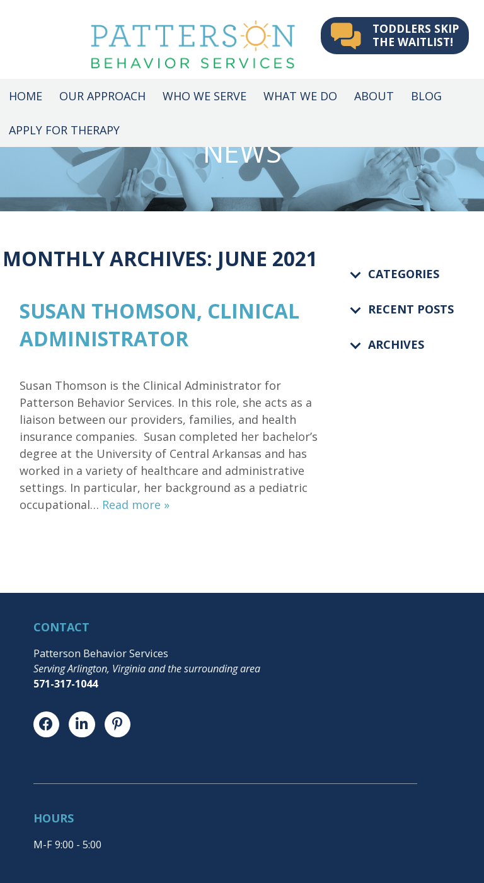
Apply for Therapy (64, 129)
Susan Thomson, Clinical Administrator (159, 324)
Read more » (136, 504)
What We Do (300, 95)
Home (25, 95)
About (374, 95)
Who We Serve (204, 95)
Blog (426, 95)
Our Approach (102, 95)
